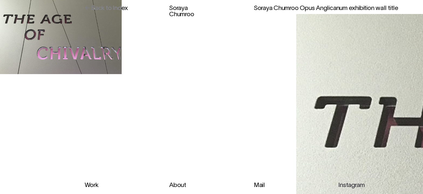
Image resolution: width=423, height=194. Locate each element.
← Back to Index (106, 8)
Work (91, 185)
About (177, 185)
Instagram (351, 185)
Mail (259, 185)
